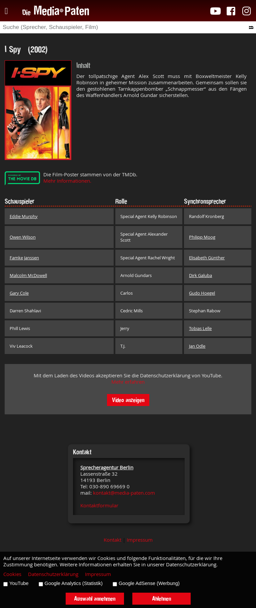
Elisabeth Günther (207, 258)
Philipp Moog (202, 237)
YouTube (19, 583)
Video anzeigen (128, 400)
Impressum (140, 540)
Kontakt (112, 540)
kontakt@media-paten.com (124, 493)
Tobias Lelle (200, 328)
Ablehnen (161, 598)
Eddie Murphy (24, 216)
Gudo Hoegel (202, 293)
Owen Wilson (23, 237)
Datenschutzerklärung (53, 574)
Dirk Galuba (200, 275)
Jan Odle (197, 346)
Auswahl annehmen (94, 598)
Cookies (12, 574)
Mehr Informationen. (67, 181)
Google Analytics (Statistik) (74, 583)
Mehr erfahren (128, 382)
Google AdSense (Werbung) (149, 583)
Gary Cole (19, 293)
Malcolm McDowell (28, 275)
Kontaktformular (99, 505)
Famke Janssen (24, 258)
